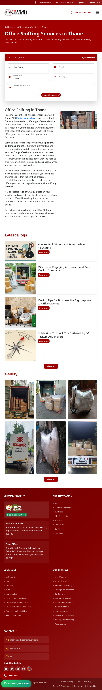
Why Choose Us (60, 516)
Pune (7, 589)
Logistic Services (60, 611)
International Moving (62, 585)
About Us (57, 503)
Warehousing (59, 624)
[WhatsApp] (16, 683)
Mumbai (8, 585)
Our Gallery (58, 529)
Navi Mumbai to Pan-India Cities (18, 607)
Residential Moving (62, 607)
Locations (58, 533)
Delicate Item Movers (63, 598)
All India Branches (12, 615)
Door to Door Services (63, 602)
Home (9, 27)
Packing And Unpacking (64, 619)
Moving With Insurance (63, 589)
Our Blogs (58, 512)
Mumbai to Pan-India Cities (16, 602)
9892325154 (88, 57)
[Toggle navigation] (97, 12)
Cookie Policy (83, 681)
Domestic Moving (61, 581)
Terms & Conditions (61, 686)
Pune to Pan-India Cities (15, 598)
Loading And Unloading (64, 615)
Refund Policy (94, 686)
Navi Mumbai (10, 594)
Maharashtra (10, 577)
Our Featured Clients (62, 507)
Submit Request (51, 95)
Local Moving (59, 577)
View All (51, 366)
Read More (43, 252)
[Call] (11, 675)
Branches (57, 520)
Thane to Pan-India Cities (15, 611)
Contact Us (58, 524)
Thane (7, 581)
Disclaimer (79, 686)
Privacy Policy (67, 681)
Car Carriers (59, 594)
